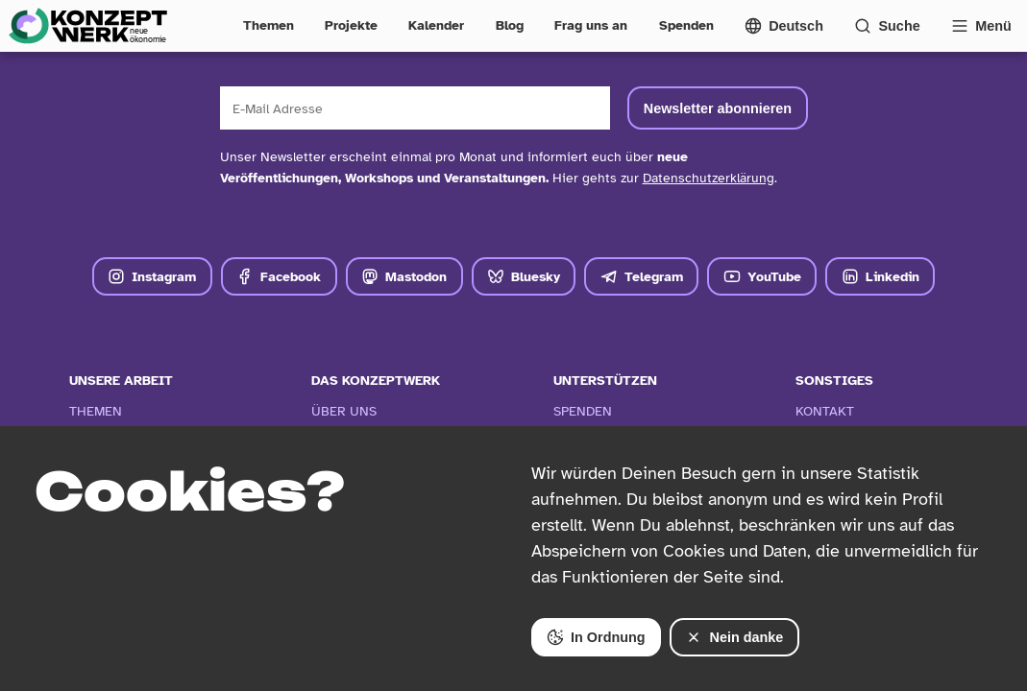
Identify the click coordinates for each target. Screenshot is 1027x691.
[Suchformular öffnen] (887, 26)
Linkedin (880, 276)
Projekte (351, 25)
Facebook (278, 276)
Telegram (641, 276)
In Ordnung (596, 637)
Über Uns (344, 410)
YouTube (762, 276)
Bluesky (523, 276)
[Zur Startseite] (87, 26)
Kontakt (824, 410)
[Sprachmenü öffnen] (784, 26)
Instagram (152, 276)
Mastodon (404, 276)
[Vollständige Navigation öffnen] (981, 26)
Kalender (436, 25)
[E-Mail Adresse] (415, 108)
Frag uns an (590, 25)
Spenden (686, 25)
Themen (268, 25)
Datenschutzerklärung (708, 177)
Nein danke (734, 637)
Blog (510, 25)
